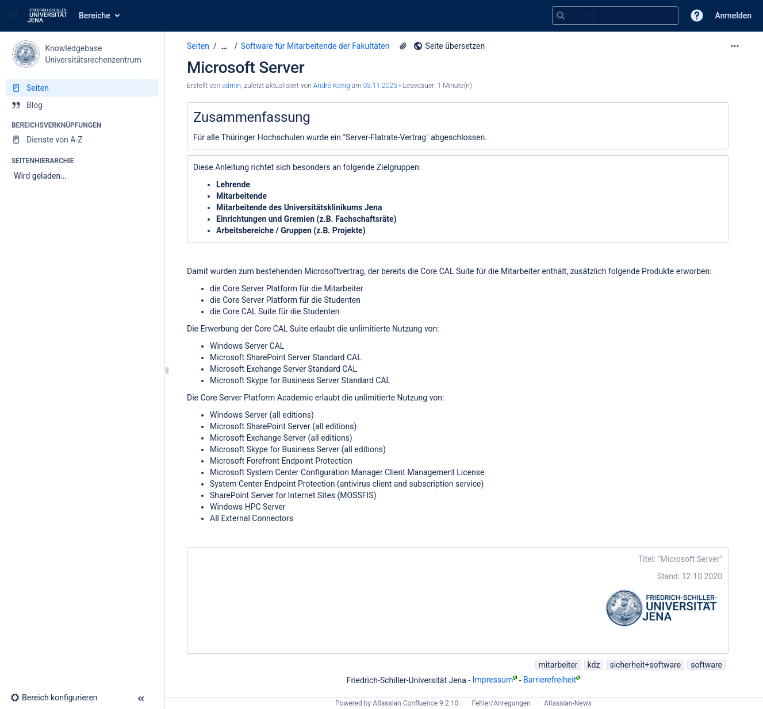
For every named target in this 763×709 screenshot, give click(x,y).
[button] (14, 15)
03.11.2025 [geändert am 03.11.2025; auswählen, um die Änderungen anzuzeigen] (380, 86)
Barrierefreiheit (551, 679)
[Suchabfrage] (615, 15)
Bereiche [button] (94, 15)
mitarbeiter (558, 664)
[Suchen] (560, 15)
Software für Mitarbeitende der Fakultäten (315, 46)
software (706, 664)
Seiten (198, 46)
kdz (594, 664)
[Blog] (82, 105)
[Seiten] (82, 88)
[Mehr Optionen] (735, 46)
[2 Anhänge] (403, 46)
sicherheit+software (645, 664)
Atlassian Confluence (405, 703)
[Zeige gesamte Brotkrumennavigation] (224, 46)
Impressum (495, 679)
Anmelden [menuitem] (733, 15)
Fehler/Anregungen (501, 703)
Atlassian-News (568, 703)
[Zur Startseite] (47, 15)
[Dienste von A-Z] (82, 139)
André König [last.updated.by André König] (331, 86)
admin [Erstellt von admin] (231, 86)
